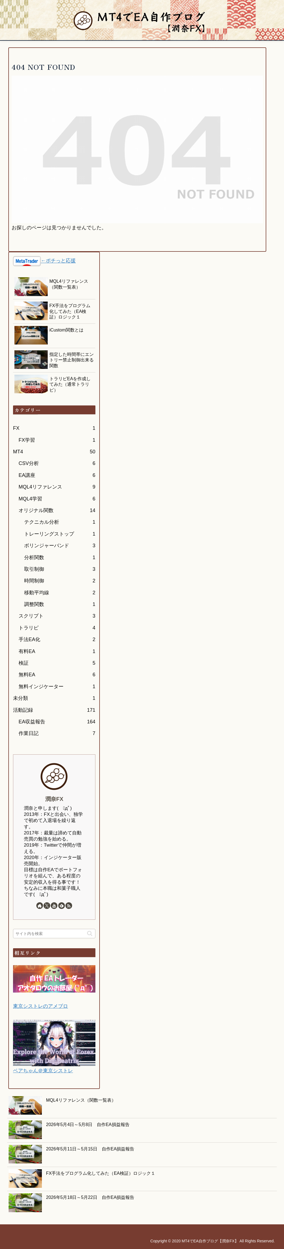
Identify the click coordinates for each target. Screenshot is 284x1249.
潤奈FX (54, 799)
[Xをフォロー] (47, 905)
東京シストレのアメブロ (40, 1006)
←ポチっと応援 (58, 261)
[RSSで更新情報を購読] (68, 905)
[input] (54, 933)
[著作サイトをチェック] (39, 905)
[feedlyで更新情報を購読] (61, 905)
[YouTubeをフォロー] (54, 905)
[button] (90, 933)
